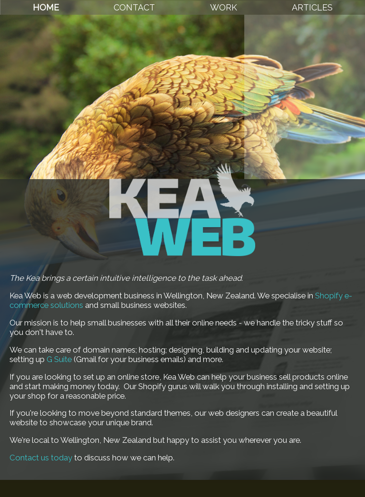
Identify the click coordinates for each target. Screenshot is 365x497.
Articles (312, 7)
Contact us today (41, 457)
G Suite (59, 359)
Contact (134, 7)
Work (223, 7)
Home (46, 7)
